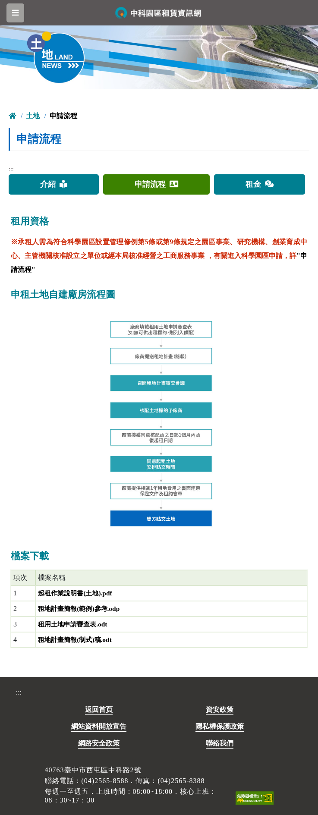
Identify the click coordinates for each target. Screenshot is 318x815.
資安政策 (219, 709)
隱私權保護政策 (219, 726)
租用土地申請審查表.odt (74, 624)
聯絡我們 (219, 743)
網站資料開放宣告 (98, 726)
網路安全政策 (99, 743)
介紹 (53, 184)
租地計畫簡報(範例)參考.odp (81, 608)
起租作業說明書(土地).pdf (77, 593)
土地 (33, 116)
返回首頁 (99, 709)
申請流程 (156, 184)
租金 (260, 184)
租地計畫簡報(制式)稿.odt (77, 639)
